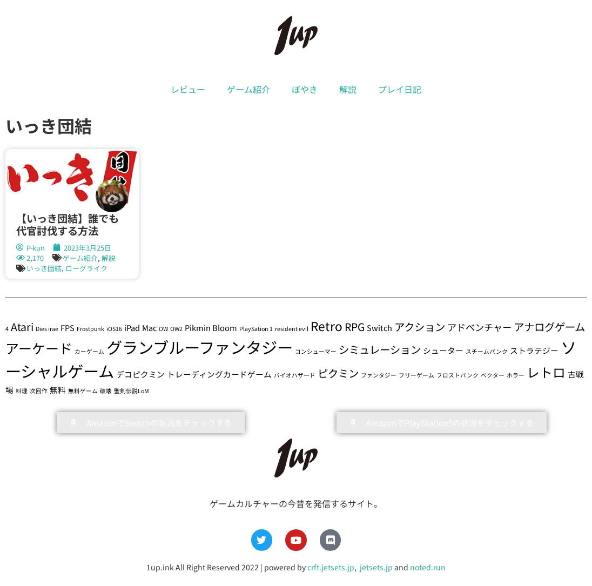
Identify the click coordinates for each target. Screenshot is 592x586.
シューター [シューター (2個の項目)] (443, 350)
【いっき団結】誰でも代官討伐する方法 (67, 224)
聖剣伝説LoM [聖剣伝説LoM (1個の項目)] (131, 391)
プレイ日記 (399, 89)
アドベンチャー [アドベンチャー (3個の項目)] (479, 327)
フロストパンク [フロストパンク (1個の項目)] (457, 375)
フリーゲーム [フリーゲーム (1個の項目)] (416, 375)
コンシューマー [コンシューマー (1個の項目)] (316, 351)
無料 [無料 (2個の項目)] (58, 389)
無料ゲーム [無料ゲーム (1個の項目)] (83, 391)
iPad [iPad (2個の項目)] (132, 327)
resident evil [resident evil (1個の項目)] (291, 329)
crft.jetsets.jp (330, 567)
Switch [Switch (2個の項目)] (379, 327)
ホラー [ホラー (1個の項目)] (515, 375)
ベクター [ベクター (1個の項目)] (492, 375)
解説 (347, 89)
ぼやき (305, 89)
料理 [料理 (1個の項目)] (22, 391)
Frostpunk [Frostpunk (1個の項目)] (90, 329)
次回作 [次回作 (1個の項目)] (39, 391)
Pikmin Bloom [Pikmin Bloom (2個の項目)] (211, 327)
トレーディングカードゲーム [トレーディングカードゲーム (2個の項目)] (219, 374)
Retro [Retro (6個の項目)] (326, 326)
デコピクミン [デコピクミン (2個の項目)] (140, 374)
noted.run (428, 567)
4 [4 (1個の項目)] (7, 329)
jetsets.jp (375, 567)
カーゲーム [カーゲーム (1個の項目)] (89, 351)
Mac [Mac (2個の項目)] (149, 327)
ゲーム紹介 (248, 89)
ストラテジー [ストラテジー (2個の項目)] (534, 350)
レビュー (188, 89)
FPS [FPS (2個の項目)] (67, 327)
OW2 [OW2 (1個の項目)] (176, 329)
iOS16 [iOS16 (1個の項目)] (114, 329)
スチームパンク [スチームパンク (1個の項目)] (487, 351)
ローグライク (86, 268)
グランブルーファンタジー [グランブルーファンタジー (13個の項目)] (199, 346)
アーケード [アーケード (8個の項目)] (38, 348)
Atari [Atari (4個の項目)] (22, 326)
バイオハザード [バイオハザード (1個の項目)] (294, 375)
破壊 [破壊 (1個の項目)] (106, 391)
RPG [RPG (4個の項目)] (355, 326)
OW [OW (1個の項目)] (163, 329)
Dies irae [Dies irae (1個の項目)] (47, 329)
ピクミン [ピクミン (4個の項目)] (338, 373)
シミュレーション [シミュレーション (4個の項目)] (380, 349)
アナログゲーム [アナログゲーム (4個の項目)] (549, 326)
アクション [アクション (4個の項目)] (419, 326)
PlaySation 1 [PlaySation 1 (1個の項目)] (256, 329)
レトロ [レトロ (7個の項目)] (546, 371)
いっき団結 (44, 268)
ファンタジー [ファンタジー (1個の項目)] (378, 375)
